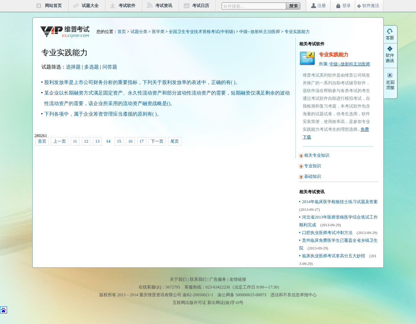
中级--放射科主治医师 (259, 31)
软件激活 (370, 5)
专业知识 (312, 165)
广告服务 (217, 279)
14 (108, 141)
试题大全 (90, 5)
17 (142, 141)
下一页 (157, 141)
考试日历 (200, 5)
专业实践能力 (297, 31)
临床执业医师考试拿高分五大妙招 (333, 255)
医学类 (158, 31)
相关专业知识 (316, 155)
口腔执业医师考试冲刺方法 (327, 232)
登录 (346, 5)
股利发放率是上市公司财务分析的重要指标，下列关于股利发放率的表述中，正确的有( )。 (142, 82)
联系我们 (198, 279)
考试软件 (127, 5)
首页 (122, 31)
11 (75, 141)
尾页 (174, 141)
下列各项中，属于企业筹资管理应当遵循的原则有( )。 (103, 114)
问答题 (109, 67)
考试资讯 (163, 5)
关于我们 (178, 279)
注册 (321, 5)
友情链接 (237, 279)
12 (86, 141)
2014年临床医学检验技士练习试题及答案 (340, 201)
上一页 (59, 141)
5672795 (173, 287)
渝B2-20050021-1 (197, 294)
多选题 (91, 67)
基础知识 (312, 176)
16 (130, 141)
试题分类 (138, 31)
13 (97, 141)
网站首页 (53, 5)
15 (119, 141)
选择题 (73, 67)
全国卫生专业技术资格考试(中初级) (202, 31)
